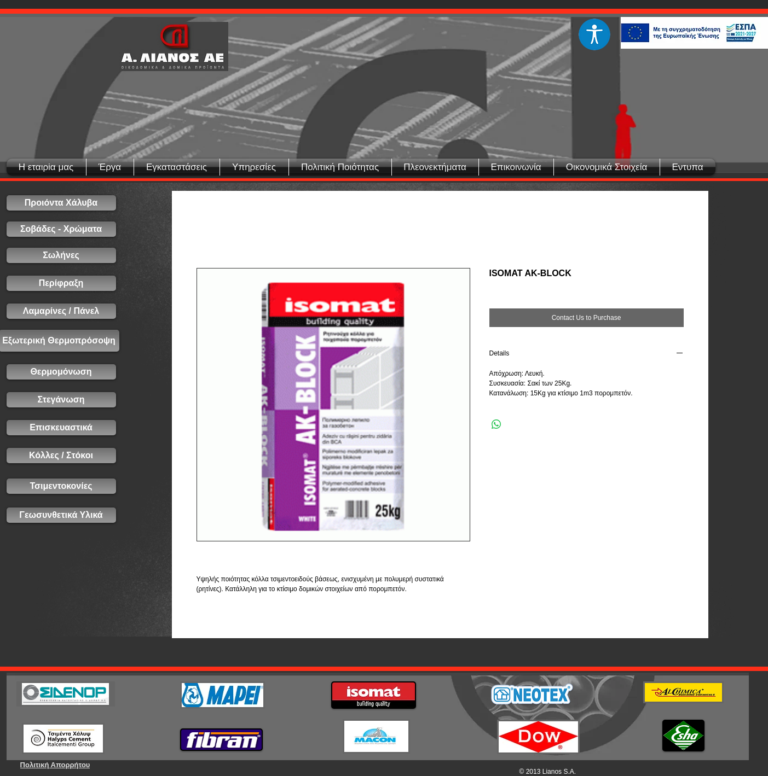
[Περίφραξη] (61, 283)
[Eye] (595, 34)
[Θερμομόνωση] (61, 372)
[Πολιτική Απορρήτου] (55, 765)
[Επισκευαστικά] (61, 427)
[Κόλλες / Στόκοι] (61, 455)
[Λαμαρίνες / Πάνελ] (61, 311)
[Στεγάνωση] (61, 399)
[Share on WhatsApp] (496, 424)
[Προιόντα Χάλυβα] (61, 203)
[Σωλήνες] (61, 255)
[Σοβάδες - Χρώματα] (61, 229)
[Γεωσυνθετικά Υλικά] (61, 515)
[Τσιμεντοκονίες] (61, 486)
